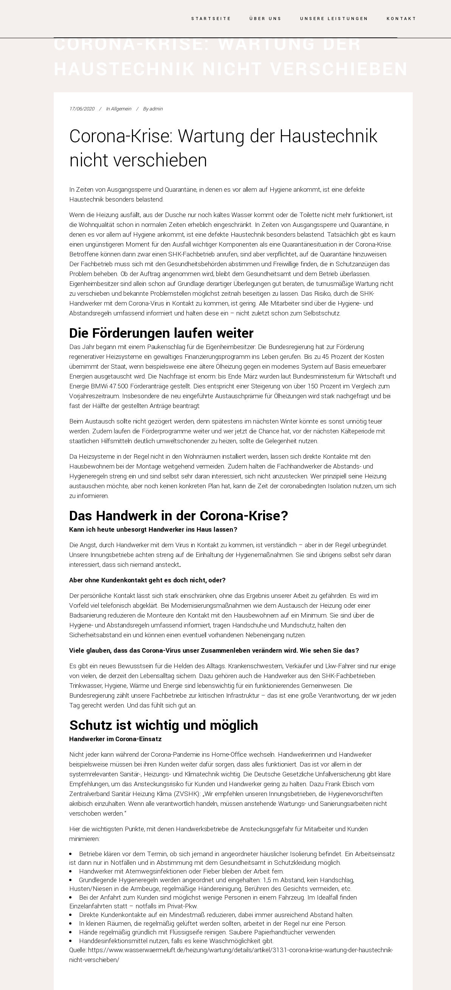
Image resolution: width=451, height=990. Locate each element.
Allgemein (121, 109)
